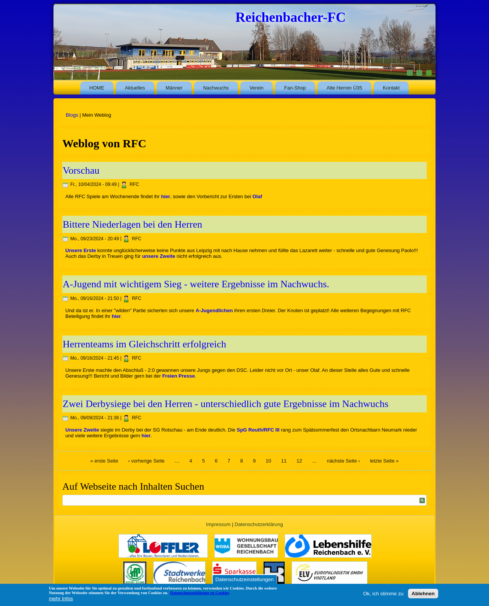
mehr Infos (61, 598)
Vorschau (81, 170)
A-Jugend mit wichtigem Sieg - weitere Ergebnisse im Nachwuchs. (196, 284)
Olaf (257, 196)
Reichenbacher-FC (290, 17)
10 (268, 461)
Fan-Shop (295, 88)
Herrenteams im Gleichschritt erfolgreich (144, 344)
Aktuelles (135, 88)
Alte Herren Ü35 (344, 88)
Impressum (218, 524)
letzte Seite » (384, 461)
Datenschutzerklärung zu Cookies (199, 592)
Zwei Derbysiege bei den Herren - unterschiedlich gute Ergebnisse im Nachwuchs (226, 403)
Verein (256, 88)
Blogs (72, 115)
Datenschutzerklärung (259, 524)
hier (165, 196)
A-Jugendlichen (214, 310)
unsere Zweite (158, 256)
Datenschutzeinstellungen (244, 579)
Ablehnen (423, 593)
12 (299, 461)
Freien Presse (178, 376)
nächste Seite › (343, 461)
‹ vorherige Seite (146, 461)
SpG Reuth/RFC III (258, 430)
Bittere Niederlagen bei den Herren (132, 224)
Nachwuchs (216, 88)
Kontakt (391, 88)
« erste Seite (104, 461)
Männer (174, 88)
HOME (96, 88)
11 (284, 461)
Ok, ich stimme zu (383, 593)
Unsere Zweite (82, 430)
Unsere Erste (80, 250)
